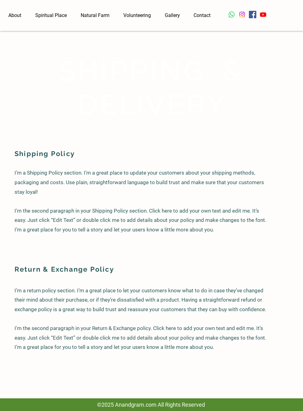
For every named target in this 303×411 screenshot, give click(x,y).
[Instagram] (242, 14)
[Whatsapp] (231, 14)
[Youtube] (263, 14)
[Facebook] (252, 14)
